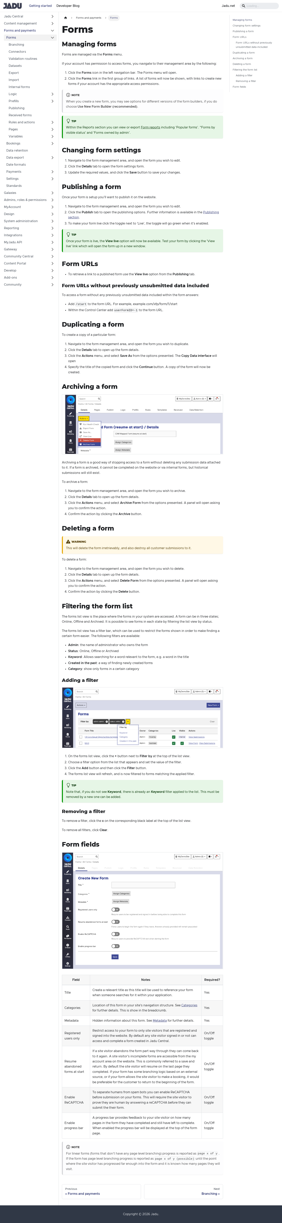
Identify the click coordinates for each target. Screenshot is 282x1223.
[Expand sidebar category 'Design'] (52, 214)
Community (13, 284)
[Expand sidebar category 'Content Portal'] (52, 263)
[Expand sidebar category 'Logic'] (52, 94)
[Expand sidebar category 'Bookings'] (52, 143)
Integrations (13, 235)
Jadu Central (13, 16)
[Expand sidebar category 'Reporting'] (52, 228)
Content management (20, 23)
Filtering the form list (245, 70)
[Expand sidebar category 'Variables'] (52, 136)
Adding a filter (244, 75)
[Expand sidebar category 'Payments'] (52, 172)
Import (14, 80)
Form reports (150, 127)
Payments (13, 171)
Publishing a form (243, 31)
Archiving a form (243, 58)
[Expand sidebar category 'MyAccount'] (52, 207)
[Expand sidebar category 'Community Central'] (52, 256)
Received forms (20, 115)
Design (9, 214)
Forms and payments (20, 30)
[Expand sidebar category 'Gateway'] (52, 249)
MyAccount (12, 207)
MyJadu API (13, 242)
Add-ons (10, 277)
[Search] (259, 6)
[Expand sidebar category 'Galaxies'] (52, 193)
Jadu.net (228, 5)
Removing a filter (246, 81)
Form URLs (239, 37)
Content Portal (15, 263)
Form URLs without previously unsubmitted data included (254, 45)
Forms (11, 37)
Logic (13, 94)
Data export (15, 157)
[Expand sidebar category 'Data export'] (52, 157)
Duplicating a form (244, 53)
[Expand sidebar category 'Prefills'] (52, 101)
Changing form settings (246, 26)
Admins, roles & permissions (25, 200)
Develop (10, 270)
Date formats (16, 164)
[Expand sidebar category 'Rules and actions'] (52, 122)
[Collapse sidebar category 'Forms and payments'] (52, 30)
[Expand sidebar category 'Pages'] (52, 129)
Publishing (16, 108)
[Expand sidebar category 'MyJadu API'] (52, 242)
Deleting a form (242, 64)
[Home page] (65, 18)
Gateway (10, 249)
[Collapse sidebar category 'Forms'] (52, 38)
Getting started (40, 5)
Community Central (18, 256)
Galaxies (10, 192)
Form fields (239, 87)
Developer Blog (68, 5)
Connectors (17, 51)
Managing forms (242, 20)
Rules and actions (22, 122)
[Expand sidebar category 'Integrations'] (52, 235)
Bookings (13, 143)
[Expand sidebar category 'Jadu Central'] (52, 16)
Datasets (15, 65)
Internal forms (19, 87)
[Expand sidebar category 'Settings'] (52, 179)
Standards (14, 185)
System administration (21, 221)
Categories (189, 1005)
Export (14, 73)
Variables (16, 136)
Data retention (17, 150)
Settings (12, 178)
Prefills (14, 101)
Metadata (160, 1020)
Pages (13, 129)
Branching (16, 44)
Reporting (11, 228)
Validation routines (23, 58)
